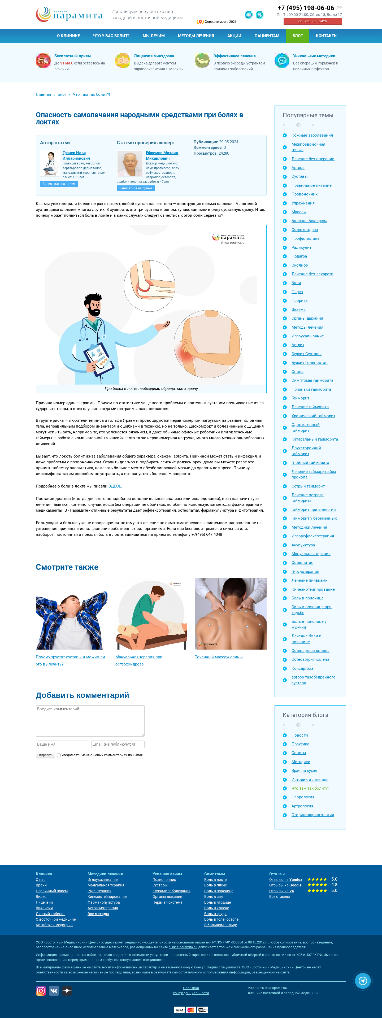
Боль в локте (215, 879)
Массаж (299, 212)
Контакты (326, 35)
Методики (301, 761)
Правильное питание (312, 185)
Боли (296, 282)
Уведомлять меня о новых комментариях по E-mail (99, 755)
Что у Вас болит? (111, 35)
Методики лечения (309, 527)
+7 (306, 8)
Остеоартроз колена (310, 650)
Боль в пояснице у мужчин (309, 624)
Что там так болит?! (310, 788)
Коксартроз (302, 668)
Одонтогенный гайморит (306, 427)
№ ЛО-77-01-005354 (227, 942)
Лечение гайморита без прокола (314, 474)
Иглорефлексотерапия (313, 536)
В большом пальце (220, 925)
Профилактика (305, 238)
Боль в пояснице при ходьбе (312, 609)
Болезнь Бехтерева (309, 220)
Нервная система (168, 902)
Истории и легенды (310, 779)
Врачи (41, 885)
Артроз (298, 167)
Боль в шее (213, 896)
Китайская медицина (54, 925)
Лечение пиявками (310, 580)
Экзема (299, 309)
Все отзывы (279, 896)
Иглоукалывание (308, 336)
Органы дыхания (307, 318)
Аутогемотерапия (103, 908)
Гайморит (300, 398)
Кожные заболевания (312, 135)
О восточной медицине (56, 919)
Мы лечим (154, 35)
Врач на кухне (304, 770)
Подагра (299, 256)
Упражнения (303, 203)
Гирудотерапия (305, 571)
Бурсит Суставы (307, 353)
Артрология (302, 806)
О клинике (68, 35)
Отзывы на (285, 879)
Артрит (298, 344)
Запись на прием (312, 21)
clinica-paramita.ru (183, 947)
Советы (299, 752)
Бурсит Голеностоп (310, 362)
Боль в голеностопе (221, 919)
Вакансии (44, 908)
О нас (40, 879)
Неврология (303, 797)
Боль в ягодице (217, 902)
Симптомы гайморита (312, 380)
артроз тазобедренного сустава (314, 680)
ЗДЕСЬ (114, 486)
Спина (297, 371)
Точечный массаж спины (219, 657)
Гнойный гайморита (310, 462)
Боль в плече (215, 885)
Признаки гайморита (311, 389)
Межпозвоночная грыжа (308, 147)
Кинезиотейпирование (313, 589)
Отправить (45, 755)
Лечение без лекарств (312, 274)
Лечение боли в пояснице (307, 639)
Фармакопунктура (104, 902)
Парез (297, 291)
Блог (298, 35)
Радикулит (301, 247)
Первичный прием (52, 891)
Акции (234, 35)
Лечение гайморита (310, 406)
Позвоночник (305, 194)
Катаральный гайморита (315, 439)
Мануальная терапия (311, 553)
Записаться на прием (59, 184)
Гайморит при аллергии (314, 509)
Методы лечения (196, 35)
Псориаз (300, 300)
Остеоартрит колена (310, 659)
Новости (300, 735)
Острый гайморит (308, 486)
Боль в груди (215, 914)
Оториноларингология (313, 814)
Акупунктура (303, 545)
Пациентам (267, 35)
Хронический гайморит (313, 416)
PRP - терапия (99, 891)
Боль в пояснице (308, 598)
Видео (41, 896)
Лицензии (44, 902)
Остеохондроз (305, 229)
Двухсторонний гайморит (306, 451)
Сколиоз (300, 265)
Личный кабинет (50, 914)
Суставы (300, 176)
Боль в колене (216, 908)
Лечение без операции (313, 158)
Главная (43, 36)
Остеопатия (302, 562)
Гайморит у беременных (314, 518)
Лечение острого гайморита (308, 498)
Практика (300, 744)
